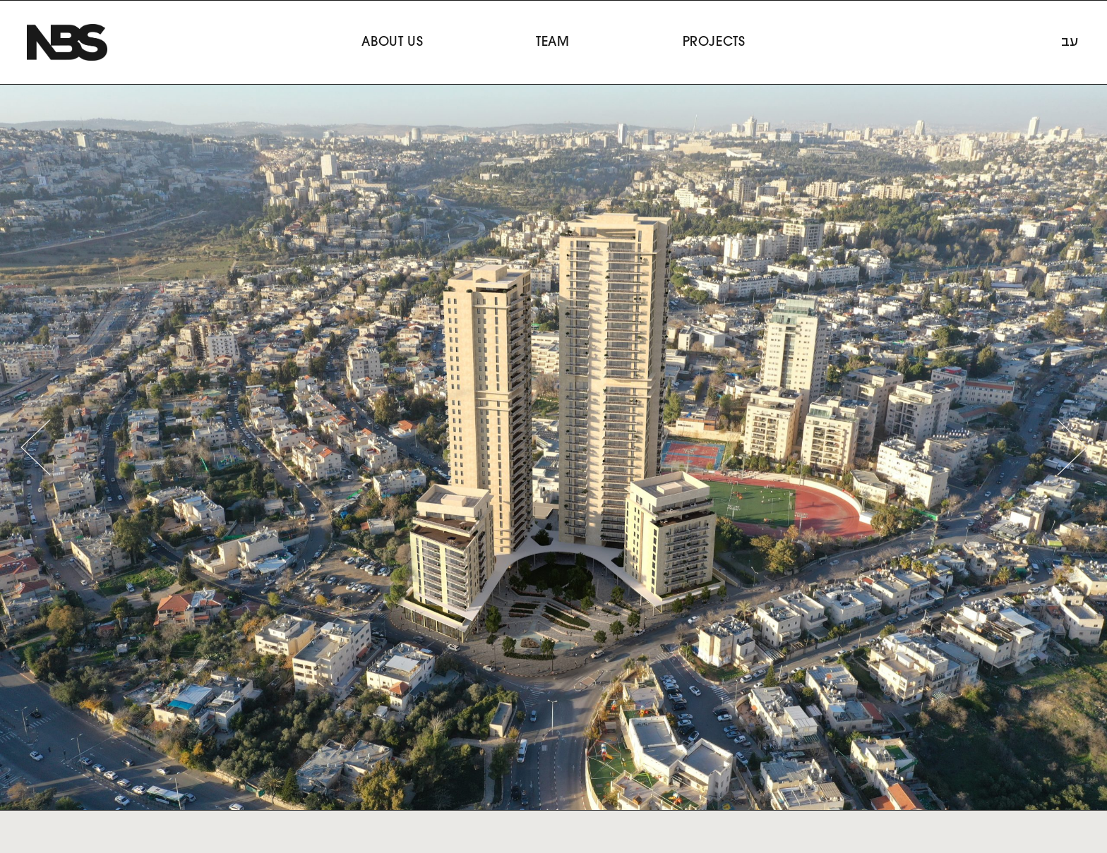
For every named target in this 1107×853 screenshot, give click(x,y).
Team (552, 42)
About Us (392, 42)
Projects (714, 42)
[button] (35, 447)
